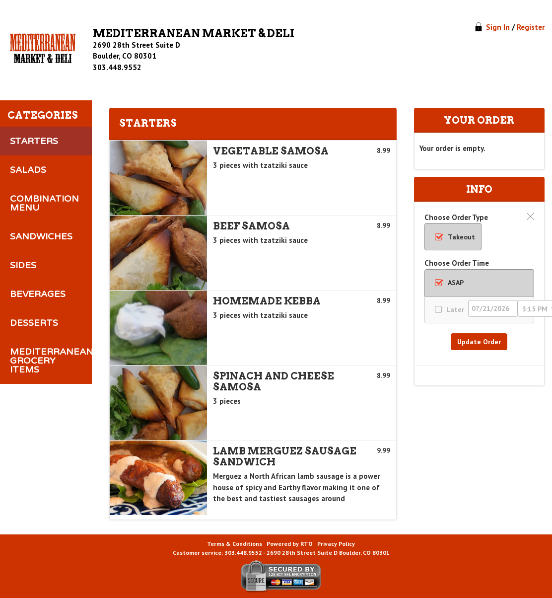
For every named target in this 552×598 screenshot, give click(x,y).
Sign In (498, 27)
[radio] (453, 236)
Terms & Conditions (234, 543)
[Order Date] (493, 308)
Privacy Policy (336, 543)
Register (531, 27)
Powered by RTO (290, 543)
